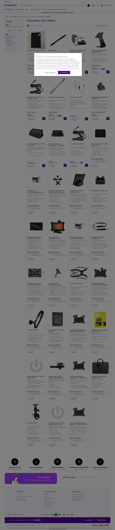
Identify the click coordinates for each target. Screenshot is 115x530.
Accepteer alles (64, 72)
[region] (58, 64)
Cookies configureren (50, 72)
